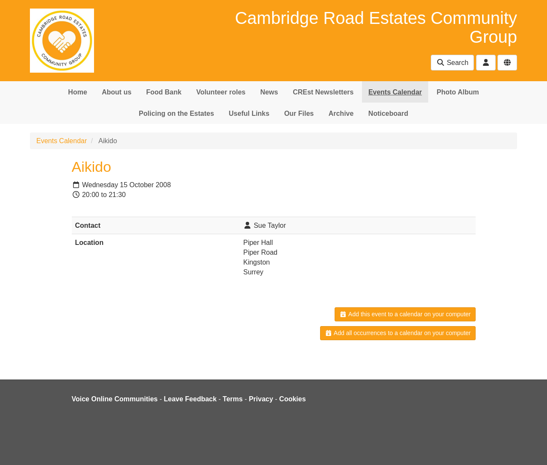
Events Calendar (395, 92)
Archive (341, 113)
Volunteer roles (220, 92)
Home (77, 92)
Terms (233, 399)
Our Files (299, 113)
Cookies (292, 399)
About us (116, 92)
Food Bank (164, 92)
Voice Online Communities (115, 399)
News (269, 92)
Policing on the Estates (176, 113)
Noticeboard (388, 113)
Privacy (261, 399)
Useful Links (249, 113)
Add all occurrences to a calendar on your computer (398, 333)
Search (452, 62)
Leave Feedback (190, 399)
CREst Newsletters (323, 92)
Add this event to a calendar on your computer (405, 314)
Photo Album (458, 92)
